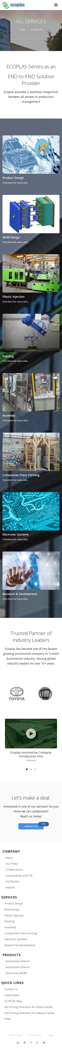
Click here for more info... (15, 182)
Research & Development (19, 594)
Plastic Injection (13, 297)
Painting (8, 356)
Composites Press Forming (21, 475)
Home (22, 29)
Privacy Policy (35, 1035)
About (9, 858)
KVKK (7, 1019)
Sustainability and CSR (19, 875)
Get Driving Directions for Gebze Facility (28, 1007)
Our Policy (12, 863)
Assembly (8, 415)
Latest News (11, 995)
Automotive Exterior (18, 967)
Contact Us (11, 989)
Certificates (12, 881)
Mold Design (11, 237)
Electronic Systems (15, 534)
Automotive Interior (18, 961)
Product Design (13, 178)
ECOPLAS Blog (13, 1001)
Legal (50, 1035)
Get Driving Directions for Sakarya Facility (29, 1013)
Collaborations (14, 869)
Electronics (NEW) (16, 973)
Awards (10, 887)
